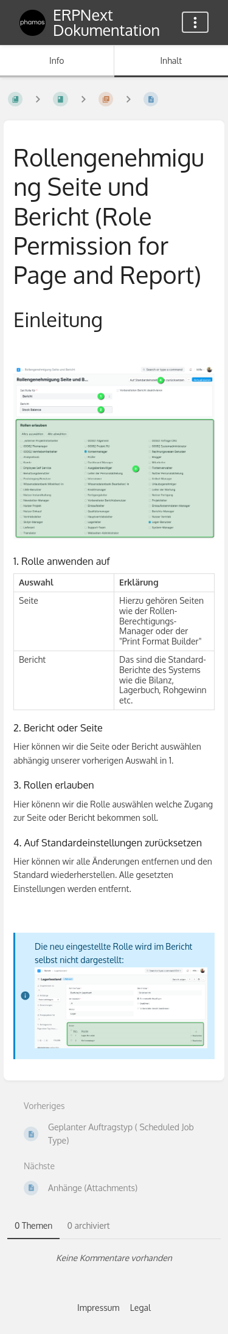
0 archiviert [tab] (88, 1225)
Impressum (98, 1307)
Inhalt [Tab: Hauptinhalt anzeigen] (171, 60)
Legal (140, 1307)
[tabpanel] (114, 1258)
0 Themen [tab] (33, 1225)
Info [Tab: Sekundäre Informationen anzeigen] (56, 60)
